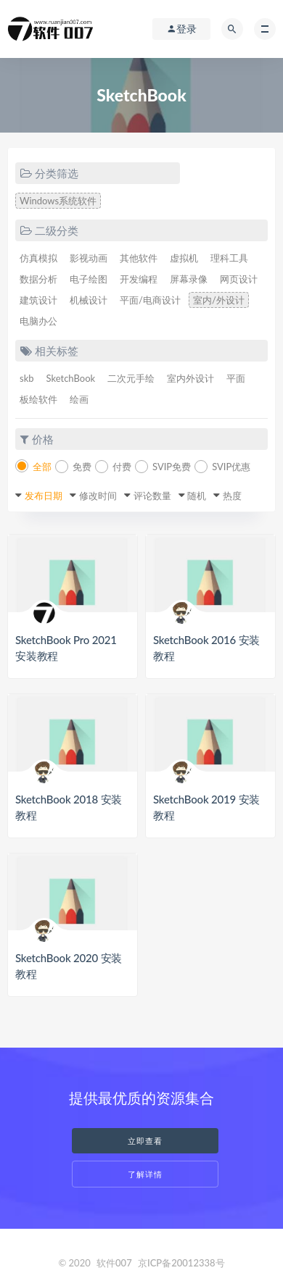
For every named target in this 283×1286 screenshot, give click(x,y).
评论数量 (152, 495)
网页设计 (239, 279)
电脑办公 (38, 321)
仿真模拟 (38, 258)
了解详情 (145, 1174)
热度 (232, 495)
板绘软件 (38, 399)
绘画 (79, 399)
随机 (196, 495)
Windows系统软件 (58, 200)
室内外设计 (190, 378)
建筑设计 (38, 300)
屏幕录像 (189, 279)
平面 (235, 378)
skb (27, 378)
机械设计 (88, 300)
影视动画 (88, 258)
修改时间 (98, 495)
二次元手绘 (131, 378)
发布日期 (43, 495)
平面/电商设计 (150, 300)
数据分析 (38, 279)
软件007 (114, 1263)
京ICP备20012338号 (181, 1263)
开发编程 (138, 279)
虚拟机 (184, 258)
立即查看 (145, 1140)
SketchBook (71, 378)
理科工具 (229, 258)
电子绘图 (88, 279)
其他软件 (138, 258)
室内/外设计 (219, 300)
